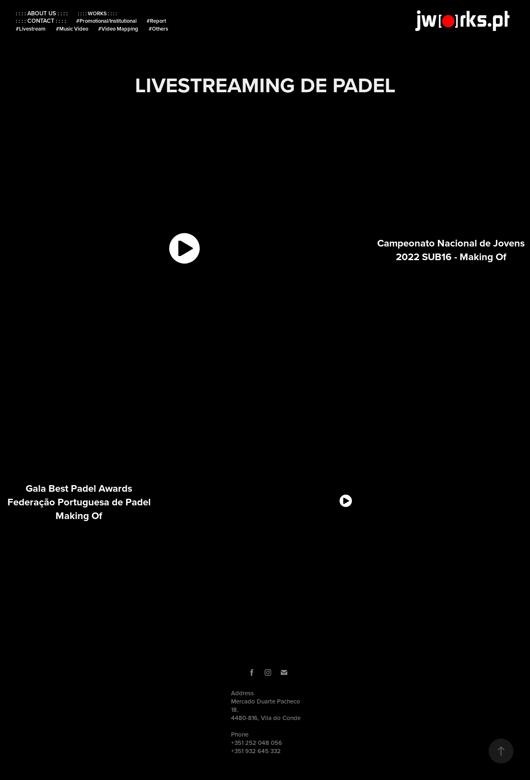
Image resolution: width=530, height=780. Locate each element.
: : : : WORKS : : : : (97, 13)
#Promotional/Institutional (106, 21)
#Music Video (72, 29)
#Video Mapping (118, 29)
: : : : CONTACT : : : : (41, 21)
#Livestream (31, 29)
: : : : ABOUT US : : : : (41, 13)
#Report (156, 21)
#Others (158, 29)
